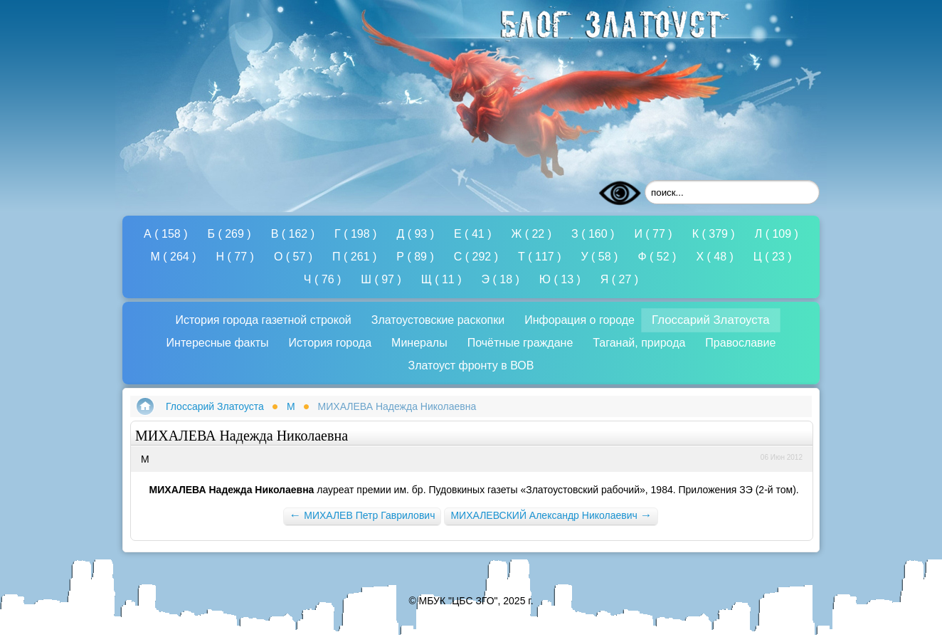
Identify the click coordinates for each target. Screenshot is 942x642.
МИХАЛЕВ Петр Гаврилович (362, 515)
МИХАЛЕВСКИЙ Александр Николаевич (551, 515)
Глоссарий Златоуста (215, 406)
